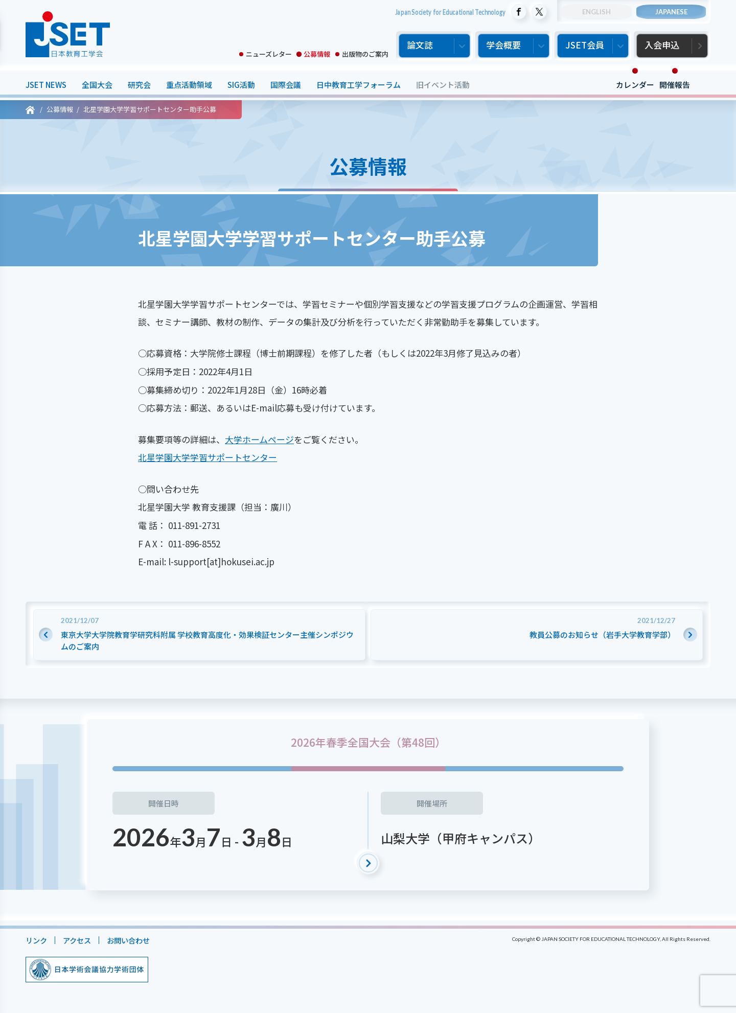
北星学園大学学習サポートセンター (207, 457)
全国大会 (97, 84)
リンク (37, 940)
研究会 (139, 84)
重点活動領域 (189, 84)
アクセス (79, 940)
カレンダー (635, 84)
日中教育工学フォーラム (358, 84)
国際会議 (285, 84)
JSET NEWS (46, 84)
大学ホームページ (259, 439)
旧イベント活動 (443, 84)
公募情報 (317, 54)
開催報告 (674, 84)
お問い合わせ (133, 940)
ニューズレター (269, 54)
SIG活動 (241, 84)
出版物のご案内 (365, 54)
